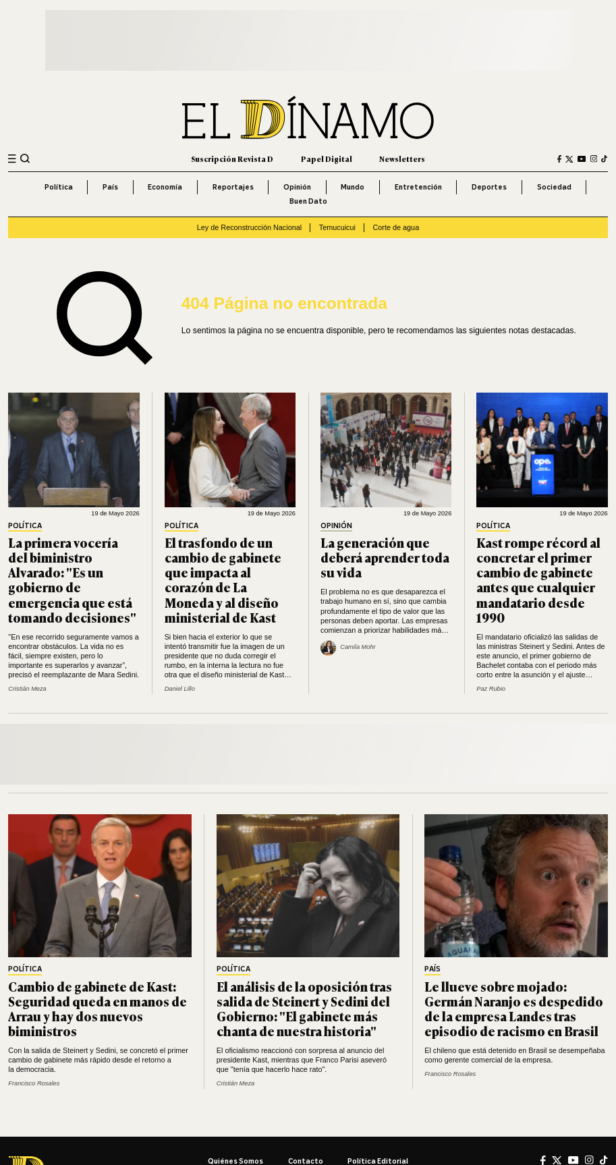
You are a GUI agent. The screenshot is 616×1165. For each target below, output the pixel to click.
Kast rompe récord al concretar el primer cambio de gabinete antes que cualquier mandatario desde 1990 (538, 580)
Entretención (418, 187)
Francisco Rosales (33, 1083)
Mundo (352, 187)
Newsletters (402, 158)
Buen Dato (308, 201)
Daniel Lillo (180, 688)
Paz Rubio (490, 688)
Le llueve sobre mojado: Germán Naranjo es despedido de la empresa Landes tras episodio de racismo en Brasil (513, 1009)
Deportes (489, 187)
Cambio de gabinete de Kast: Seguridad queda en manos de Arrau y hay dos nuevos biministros (97, 1009)
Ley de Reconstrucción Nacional (249, 227)
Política (59, 187)
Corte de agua (396, 227)
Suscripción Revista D (232, 158)
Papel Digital (326, 158)
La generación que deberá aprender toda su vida (384, 557)
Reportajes (233, 187)
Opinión (297, 187)
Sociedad (554, 187)
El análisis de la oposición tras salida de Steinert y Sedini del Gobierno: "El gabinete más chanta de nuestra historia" (304, 1009)
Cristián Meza (27, 688)
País (110, 187)
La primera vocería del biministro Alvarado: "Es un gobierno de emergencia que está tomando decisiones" (72, 580)
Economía (165, 187)
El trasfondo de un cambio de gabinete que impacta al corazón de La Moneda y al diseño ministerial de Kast (223, 580)
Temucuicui (337, 227)
